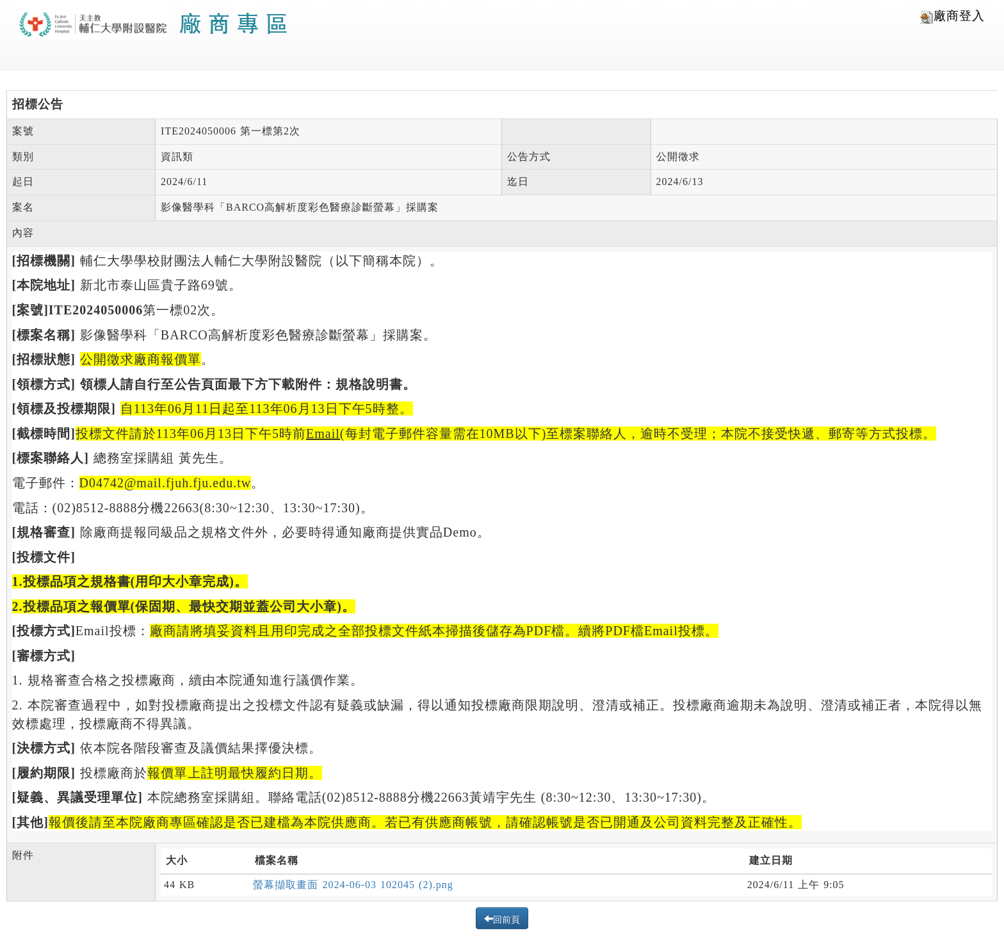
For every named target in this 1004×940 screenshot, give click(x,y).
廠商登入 (952, 16)
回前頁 (506, 918)
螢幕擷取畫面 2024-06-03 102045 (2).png (353, 884)
